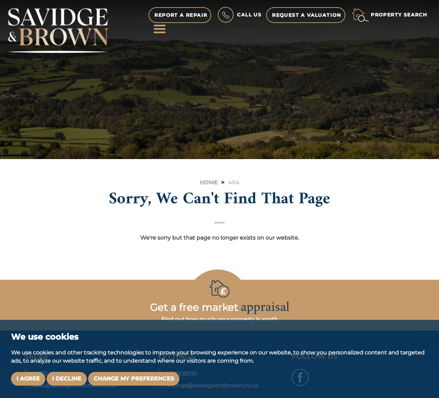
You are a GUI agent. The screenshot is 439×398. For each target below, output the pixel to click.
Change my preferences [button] (134, 378)
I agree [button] (28, 378)
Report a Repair (180, 15)
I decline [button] (66, 378)
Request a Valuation (306, 15)
